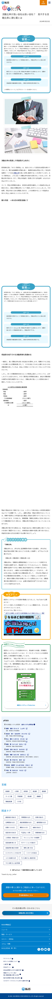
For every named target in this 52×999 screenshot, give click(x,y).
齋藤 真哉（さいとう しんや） (15, 728)
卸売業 (26, 791)
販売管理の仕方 (41, 822)
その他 (19, 801)
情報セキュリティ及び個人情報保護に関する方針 (11, 974)
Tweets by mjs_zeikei (8, 874)
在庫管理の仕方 (10, 822)
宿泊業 (30, 796)
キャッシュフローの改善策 (31, 838)
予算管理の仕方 (25, 817)
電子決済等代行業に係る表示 (11, 978)
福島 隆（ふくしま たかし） (15, 744)
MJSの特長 (5, 924)
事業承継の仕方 (39, 833)
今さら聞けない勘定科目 (28, 858)
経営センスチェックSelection (26, 705)
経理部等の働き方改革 (12, 848)
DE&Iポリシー (7, 967)
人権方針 (6, 964)
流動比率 (16, 173)
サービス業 (9, 796)
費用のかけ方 (24, 827)
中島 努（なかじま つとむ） (15, 770)
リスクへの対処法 (31, 853)
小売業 (17, 791)
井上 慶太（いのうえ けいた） (15, 739)
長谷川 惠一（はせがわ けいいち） (17, 734)
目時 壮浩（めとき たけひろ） (15, 749)
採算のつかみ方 (10, 827)
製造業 (35, 791)
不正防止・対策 (25, 833)
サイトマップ (7, 958)
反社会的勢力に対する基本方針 (12, 970)
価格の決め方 (37, 827)
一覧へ (14, 948)
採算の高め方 (39, 817)
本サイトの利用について (10, 961)
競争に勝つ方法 (28, 848)
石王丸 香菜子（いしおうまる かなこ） (18, 765)
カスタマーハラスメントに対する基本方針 (15, 981)
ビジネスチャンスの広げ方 (13, 853)
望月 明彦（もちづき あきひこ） (16, 755)
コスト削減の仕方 (11, 858)
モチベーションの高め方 (28, 843)
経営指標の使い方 (11, 843)
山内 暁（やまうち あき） (14, 760)
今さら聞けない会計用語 (13, 863)
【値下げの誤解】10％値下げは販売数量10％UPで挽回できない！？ (23, 613)
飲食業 (7, 791)
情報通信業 (9, 801)
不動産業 (19, 796)
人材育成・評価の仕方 (12, 838)
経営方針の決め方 (11, 833)
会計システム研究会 (27, 724)
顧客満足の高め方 (11, 817)
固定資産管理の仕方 (26, 822)
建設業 (44, 791)
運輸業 (39, 796)
